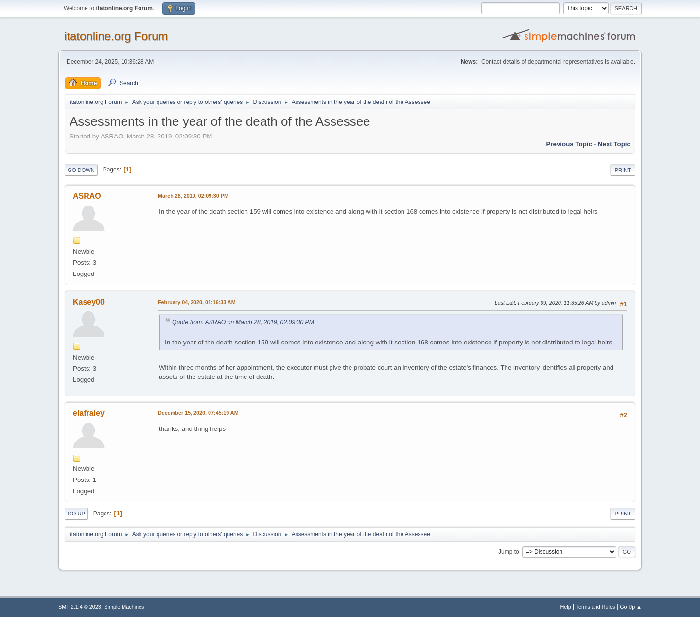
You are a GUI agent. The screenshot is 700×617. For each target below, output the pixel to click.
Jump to (508, 551)
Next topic (614, 144)
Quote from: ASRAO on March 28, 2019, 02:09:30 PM (243, 322)
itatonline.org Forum (116, 36)
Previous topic (569, 144)
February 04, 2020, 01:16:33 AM (197, 302)
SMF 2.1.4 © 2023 (79, 607)
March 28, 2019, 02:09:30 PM (193, 196)
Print (622, 170)
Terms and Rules (595, 607)
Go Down (81, 170)
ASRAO (87, 196)
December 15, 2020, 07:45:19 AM (198, 413)
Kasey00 (89, 302)
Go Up (76, 513)
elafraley (89, 413)
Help (565, 607)
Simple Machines (124, 607)
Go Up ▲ (631, 607)
